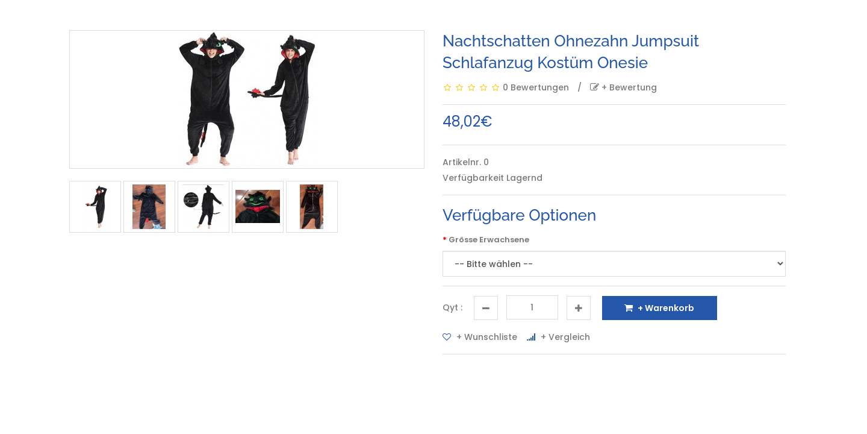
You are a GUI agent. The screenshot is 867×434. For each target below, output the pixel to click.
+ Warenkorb (659, 308)
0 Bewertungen (536, 87)
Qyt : (452, 307)
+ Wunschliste (480, 337)
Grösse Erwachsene (489, 239)
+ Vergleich (558, 337)
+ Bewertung (623, 87)
